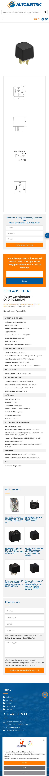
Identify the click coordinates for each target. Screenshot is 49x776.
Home (5, 304)
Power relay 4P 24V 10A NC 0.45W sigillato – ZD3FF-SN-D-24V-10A (14, 550)
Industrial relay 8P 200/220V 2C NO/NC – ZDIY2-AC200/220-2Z (14, 519)
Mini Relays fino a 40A (16, 304)
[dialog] (25, 756)
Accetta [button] (24, 763)
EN (35, 19)
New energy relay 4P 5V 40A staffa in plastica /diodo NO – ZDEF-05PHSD (14, 583)
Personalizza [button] (24, 773)
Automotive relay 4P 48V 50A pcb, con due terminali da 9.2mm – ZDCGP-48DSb (34, 551)
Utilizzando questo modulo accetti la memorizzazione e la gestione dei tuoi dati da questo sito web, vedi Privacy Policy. (24, 662)
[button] (2, 19)
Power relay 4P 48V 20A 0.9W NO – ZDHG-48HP (33, 519)
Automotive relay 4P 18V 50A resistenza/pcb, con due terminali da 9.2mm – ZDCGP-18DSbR (34, 585)
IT (38, 19)
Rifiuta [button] (24, 768)
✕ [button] (43, 740)
